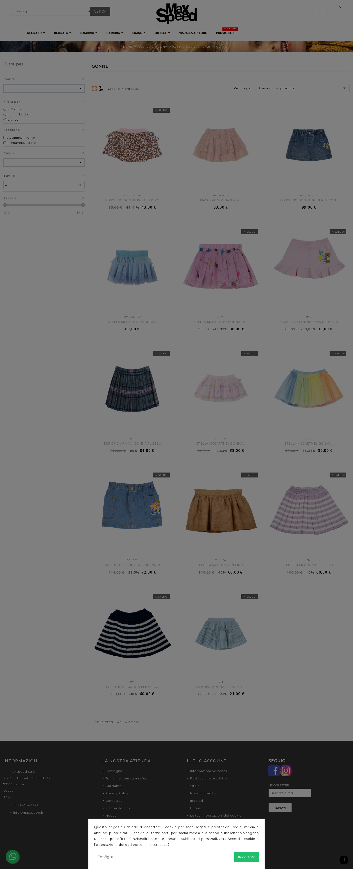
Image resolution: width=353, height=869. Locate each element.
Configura (106, 857)
